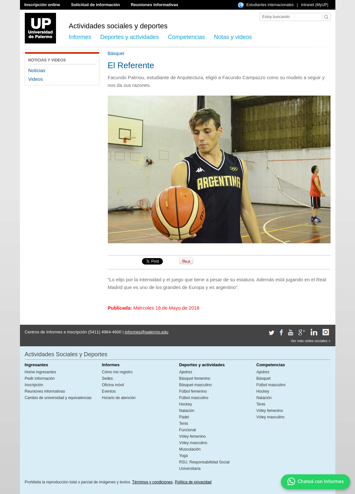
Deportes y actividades (129, 37)
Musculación (190, 449)
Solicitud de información (95, 4)
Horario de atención (119, 398)
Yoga (183, 455)
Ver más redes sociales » (311, 341)
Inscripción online (42, 4)
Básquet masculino (195, 385)
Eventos (109, 391)
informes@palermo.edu (146, 332)
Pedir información (40, 378)
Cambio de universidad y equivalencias (58, 398)
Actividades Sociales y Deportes (66, 354)
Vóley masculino (193, 443)
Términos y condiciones (152, 482)
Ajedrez (185, 372)
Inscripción (34, 385)
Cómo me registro (117, 372)
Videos (35, 79)
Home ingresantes (40, 372)
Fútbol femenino (193, 391)
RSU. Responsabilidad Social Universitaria (204, 465)
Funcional (187, 430)
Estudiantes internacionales (270, 5)
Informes (80, 37)
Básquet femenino (194, 378)
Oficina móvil (113, 385)
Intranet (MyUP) (314, 5)
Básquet (264, 378)
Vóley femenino (192, 436)
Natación (186, 410)
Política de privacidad (193, 482)
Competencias (186, 37)
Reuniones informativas (154, 4)
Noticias (36, 70)
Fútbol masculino (194, 398)
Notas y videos (233, 37)
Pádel (184, 417)
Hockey (185, 404)
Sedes (107, 378)
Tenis (183, 423)
